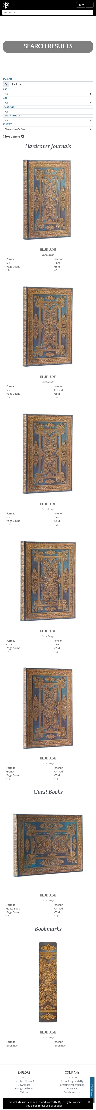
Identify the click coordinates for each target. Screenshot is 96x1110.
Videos (24, 1092)
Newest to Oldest (15, 129)
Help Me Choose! (24, 1081)
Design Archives (24, 1088)
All (6, 94)
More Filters (13, 136)
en (80, 5)
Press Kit (72, 1088)
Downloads (24, 1084)
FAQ (24, 1077)
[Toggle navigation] (90, 5)
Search (7, 79)
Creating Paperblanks (72, 1084)
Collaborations (72, 1092)
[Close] (89, 1102)
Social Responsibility (72, 1081)
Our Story (72, 1077)
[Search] (47, 12)
